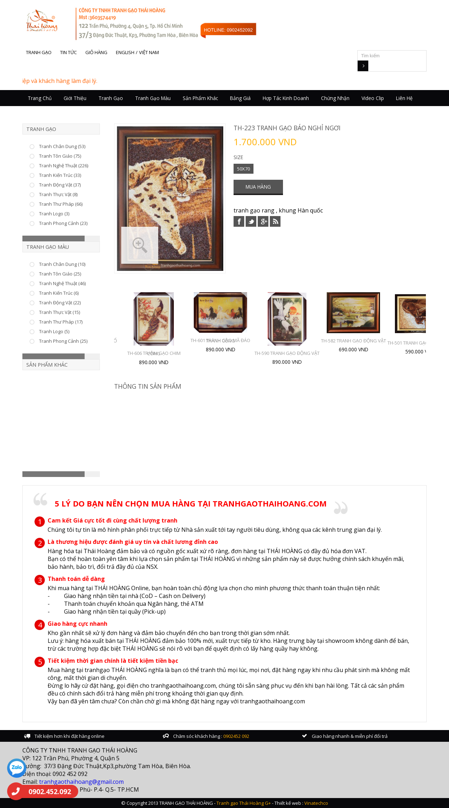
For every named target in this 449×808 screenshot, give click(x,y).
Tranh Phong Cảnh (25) (63, 341)
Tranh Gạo (110, 98)
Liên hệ (404, 98)
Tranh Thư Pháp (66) (60, 204)
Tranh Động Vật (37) (60, 185)
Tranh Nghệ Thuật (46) (62, 283)
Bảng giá (240, 98)
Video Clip (373, 98)
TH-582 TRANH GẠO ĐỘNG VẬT (353, 340)
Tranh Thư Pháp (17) (60, 322)
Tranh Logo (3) (54, 213)
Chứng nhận (335, 98)
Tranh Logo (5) (54, 331)
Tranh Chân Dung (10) (62, 264)
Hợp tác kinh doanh (286, 98)
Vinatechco (316, 803)
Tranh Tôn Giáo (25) (60, 274)
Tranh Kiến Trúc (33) (60, 175)
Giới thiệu (75, 98)
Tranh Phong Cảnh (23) (63, 223)
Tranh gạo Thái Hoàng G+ (244, 803)
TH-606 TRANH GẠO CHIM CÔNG (154, 353)
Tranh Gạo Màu (153, 98)
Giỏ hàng (96, 52)
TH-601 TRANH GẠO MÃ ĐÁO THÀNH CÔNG (220, 340)
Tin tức (68, 52)
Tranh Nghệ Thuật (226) (63, 165)
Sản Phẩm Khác (200, 98)
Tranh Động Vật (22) (60, 302)
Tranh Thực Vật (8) (58, 194)
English (125, 52)
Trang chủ (40, 98)
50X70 (243, 169)
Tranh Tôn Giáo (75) (60, 156)
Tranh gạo (39, 52)
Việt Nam (149, 52)
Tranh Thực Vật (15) (59, 312)
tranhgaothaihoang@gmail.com (81, 782)
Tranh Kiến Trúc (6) (59, 293)
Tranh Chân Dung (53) (62, 146)
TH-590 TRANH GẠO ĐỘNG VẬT (287, 353)
